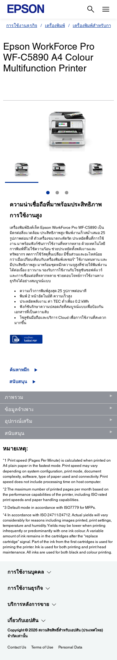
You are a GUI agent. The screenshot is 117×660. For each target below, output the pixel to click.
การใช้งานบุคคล (29, 572)
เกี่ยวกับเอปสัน (26, 620)
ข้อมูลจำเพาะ (19, 409)
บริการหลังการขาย (31, 604)
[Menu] (106, 9)
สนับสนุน (18, 381)
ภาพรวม (14, 397)
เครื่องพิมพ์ (55, 25)
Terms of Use (42, 647)
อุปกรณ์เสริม (18, 421)
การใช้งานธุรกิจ (21, 25)
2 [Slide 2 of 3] (57, 192)
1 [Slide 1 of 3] (48, 192)
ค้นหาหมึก (19, 369)
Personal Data (70, 647)
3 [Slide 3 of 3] (66, 192)
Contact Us (16, 647)
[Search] (91, 9)
